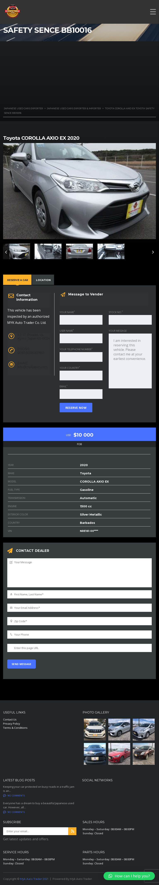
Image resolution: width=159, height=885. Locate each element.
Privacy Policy (11, 723)
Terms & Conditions (15, 728)
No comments (14, 795)
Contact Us (10, 719)
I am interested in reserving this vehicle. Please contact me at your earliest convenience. (130, 361)
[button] (129, 876)
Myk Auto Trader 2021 (34, 878)
